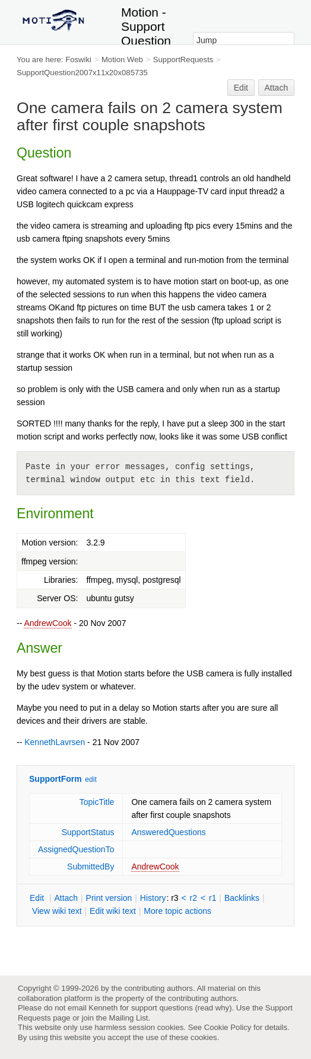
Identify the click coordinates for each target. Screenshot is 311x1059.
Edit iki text (113, 911)
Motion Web (122, 59)
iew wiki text (57, 911)
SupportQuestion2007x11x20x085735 (82, 72)
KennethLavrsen (54, 742)
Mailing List (128, 1017)
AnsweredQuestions (168, 832)
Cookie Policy (228, 1027)
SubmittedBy (90, 866)
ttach (66, 898)
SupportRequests (183, 59)
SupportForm (55, 779)
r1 (212, 898)
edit (90, 779)
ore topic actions (177, 911)
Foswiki (78, 59)
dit (38, 898)
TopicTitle (97, 802)
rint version (109, 898)
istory (153, 898)
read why (213, 1007)
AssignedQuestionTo (76, 849)
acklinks (241, 898)
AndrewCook (47, 623)
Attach (276, 87)
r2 (193, 898)
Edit (241, 87)
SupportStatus (88, 832)
